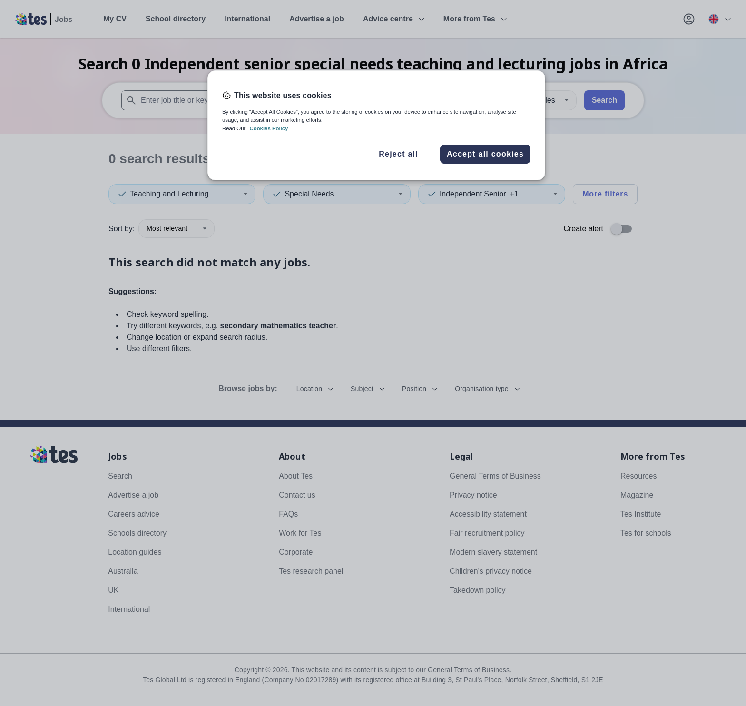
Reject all (398, 154)
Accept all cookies (485, 154)
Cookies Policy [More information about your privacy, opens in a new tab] (268, 128)
